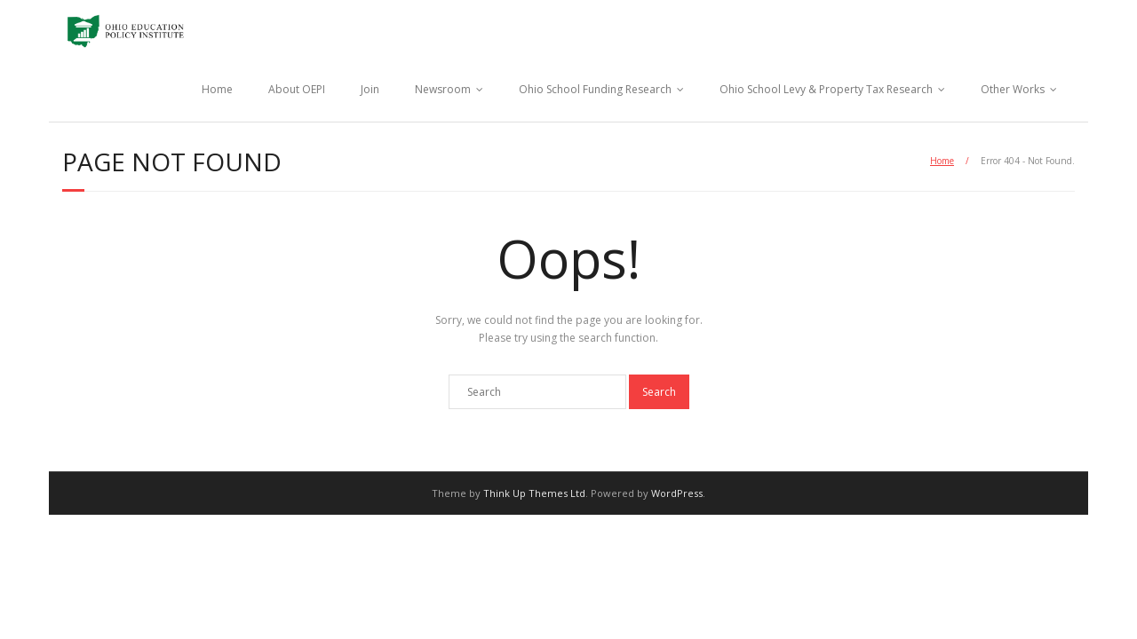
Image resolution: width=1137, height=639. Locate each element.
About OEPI (296, 89)
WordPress (677, 493)
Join (370, 89)
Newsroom (443, 89)
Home (217, 89)
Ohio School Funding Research (595, 89)
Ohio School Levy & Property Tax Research (826, 89)
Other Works (1013, 89)
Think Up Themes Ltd (534, 493)
